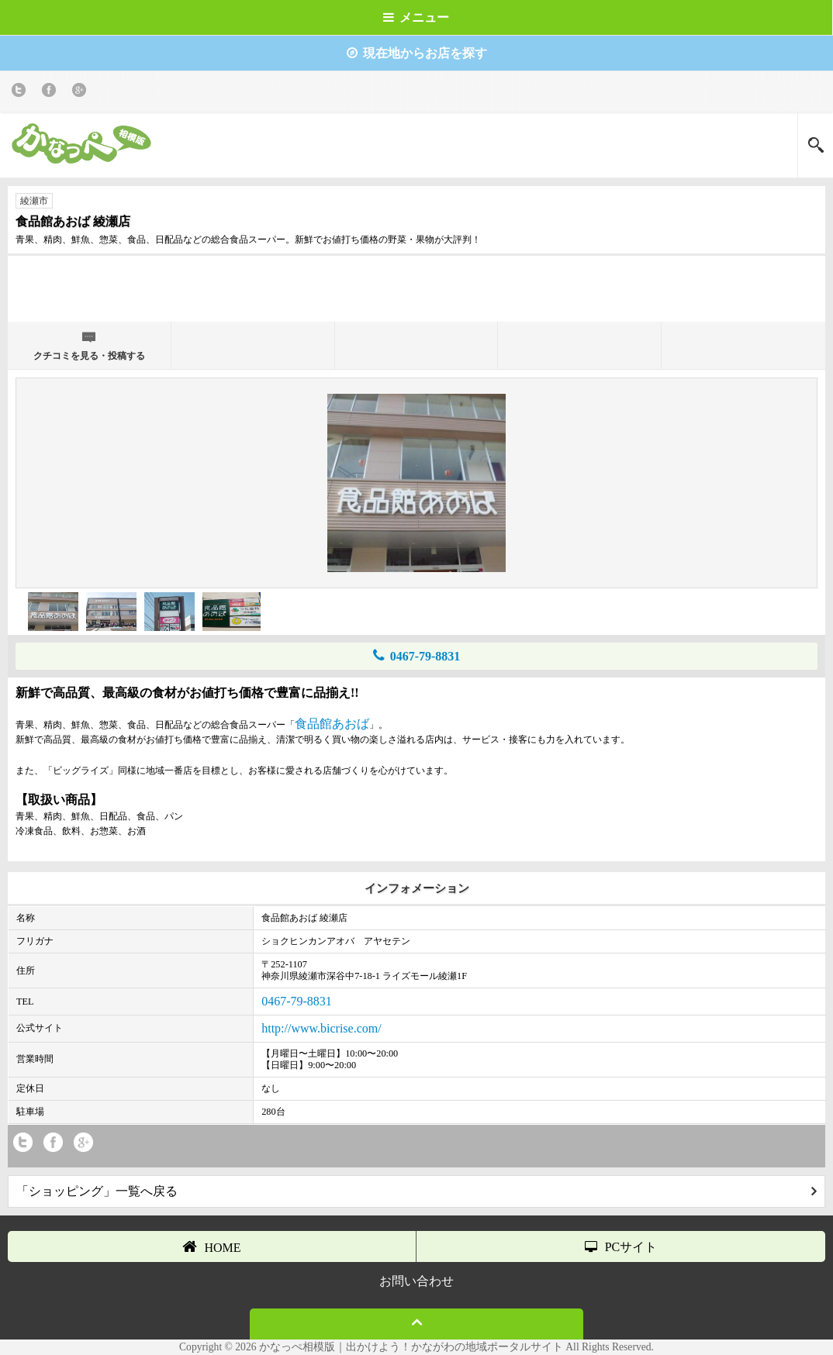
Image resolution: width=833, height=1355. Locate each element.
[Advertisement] (416, 286)
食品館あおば (332, 723)
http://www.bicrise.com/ (321, 1028)
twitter (21, 92)
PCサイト (621, 1246)
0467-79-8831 (417, 655)
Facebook (51, 92)
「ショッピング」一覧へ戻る (416, 1191)
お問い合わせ (416, 1281)
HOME (211, 1246)
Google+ (82, 92)
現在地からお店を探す (417, 53)
